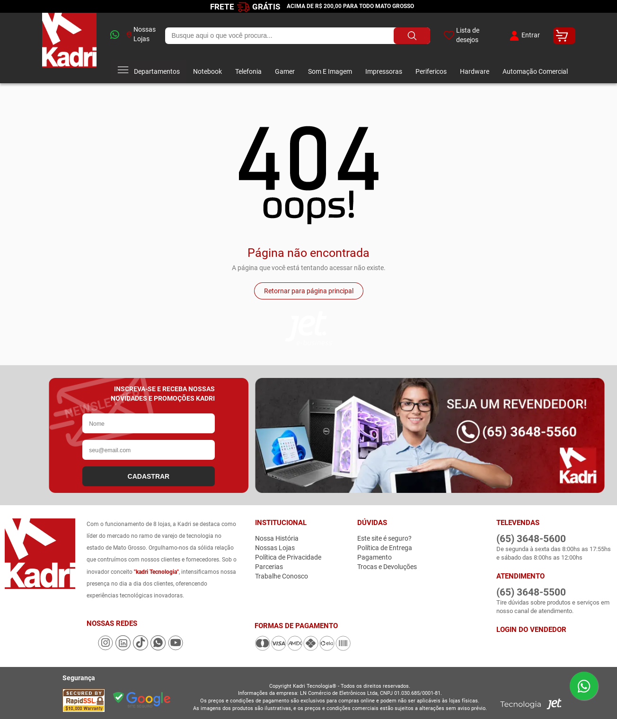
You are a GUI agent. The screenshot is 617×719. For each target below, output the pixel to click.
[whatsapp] (111, 35)
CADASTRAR (149, 476)
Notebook (207, 71)
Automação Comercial (535, 71)
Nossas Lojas (141, 34)
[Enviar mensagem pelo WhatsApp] (584, 686)
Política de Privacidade (288, 557)
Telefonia (248, 71)
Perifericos (431, 71)
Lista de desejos (461, 35)
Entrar (523, 36)
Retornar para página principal (308, 291)
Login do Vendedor (531, 629)
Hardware (474, 71)
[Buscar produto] (412, 35)
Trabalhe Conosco (281, 576)
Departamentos (148, 71)
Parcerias (269, 566)
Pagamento (374, 557)
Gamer (285, 71)
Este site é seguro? (384, 538)
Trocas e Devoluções (387, 566)
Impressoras (383, 71)
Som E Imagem (330, 71)
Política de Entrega (384, 548)
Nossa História (277, 538)
